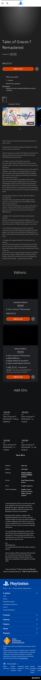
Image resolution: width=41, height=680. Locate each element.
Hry (10, 588)
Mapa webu (27, 667)
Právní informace (6, 667)
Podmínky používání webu (21, 668)
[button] (18, 116)
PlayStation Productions (10, 604)
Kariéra (5, 599)
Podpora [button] (20, 624)
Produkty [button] (20, 615)
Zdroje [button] (20, 629)
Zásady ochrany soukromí (13, 668)
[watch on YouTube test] (30, 123)
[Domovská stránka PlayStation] (20, 3)
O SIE (4, 596)
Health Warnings (10, 545)
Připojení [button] (20, 633)
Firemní (5, 607)
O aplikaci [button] (20, 593)
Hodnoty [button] (20, 620)
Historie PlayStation (9, 610)
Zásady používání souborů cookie (33, 669)
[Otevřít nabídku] (2, 3)
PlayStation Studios (9, 602)
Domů (5, 588)
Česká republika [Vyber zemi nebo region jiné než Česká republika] (11, 663)
